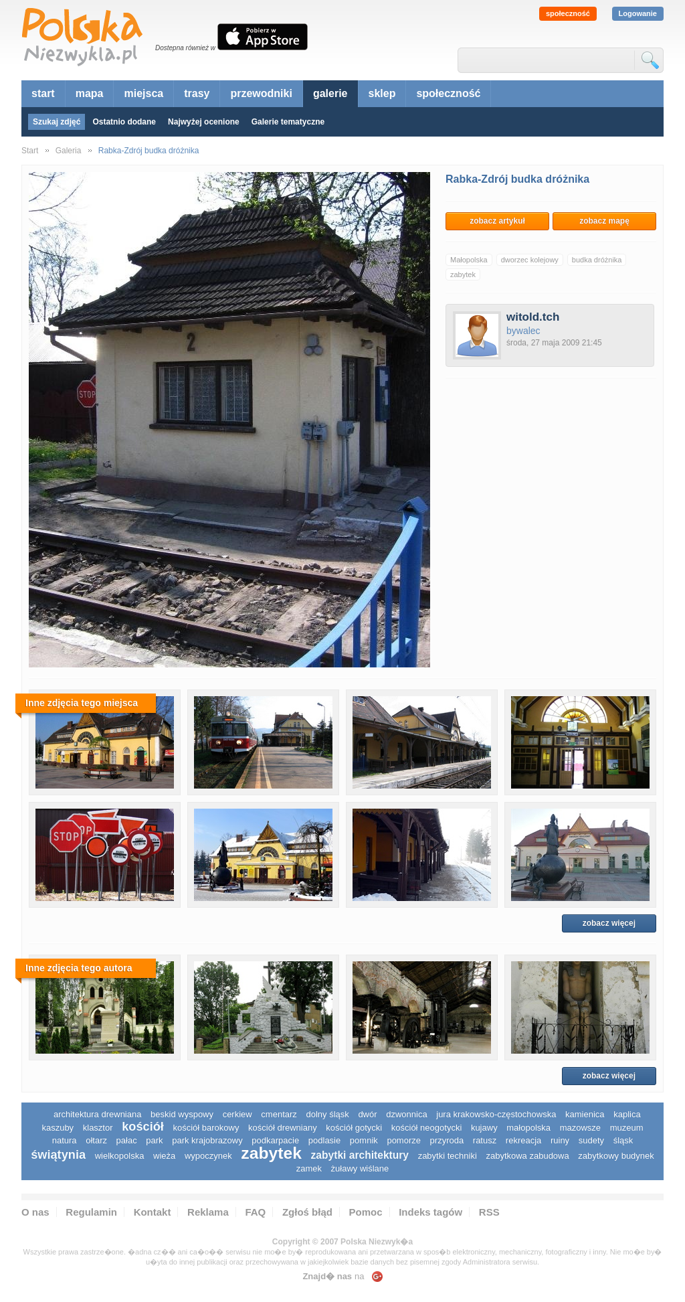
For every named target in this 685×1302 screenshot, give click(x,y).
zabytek (463, 274)
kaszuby (57, 1128)
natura (64, 1140)
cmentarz (278, 1114)
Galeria (69, 151)
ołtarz (96, 1140)
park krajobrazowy (207, 1140)
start (43, 93)
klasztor (98, 1128)
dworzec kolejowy (530, 260)
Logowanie (638, 13)
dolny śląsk (327, 1114)
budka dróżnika (597, 260)
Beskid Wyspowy (182, 1114)
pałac (126, 1140)
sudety (591, 1140)
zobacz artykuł (497, 221)
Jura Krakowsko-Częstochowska (496, 1114)
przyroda (447, 1140)
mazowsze (580, 1128)
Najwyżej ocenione (203, 122)
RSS (489, 1212)
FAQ (255, 1212)
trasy (196, 93)
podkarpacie (275, 1140)
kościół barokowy (206, 1128)
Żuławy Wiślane (360, 1168)
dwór (367, 1114)
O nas (35, 1212)
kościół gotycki (354, 1128)
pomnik (364, 1140)
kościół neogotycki (426, 1128)
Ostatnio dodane (124, 122)
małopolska (528, 1128)
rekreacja (523, 1140)
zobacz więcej (609, 923)
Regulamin (91, 1212)
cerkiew (237, 1114)
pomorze (404, 1140)
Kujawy (484, 1128)
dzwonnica (406, 1114)
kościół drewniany (282, 1128)
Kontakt (152, 1212)
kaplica (626, 1114)
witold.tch (532, 317)
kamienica (585, 1114)
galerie (330, 93)
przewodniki (261, 93)
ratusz (484, 1140)
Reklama (208, 1212)
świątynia (58, 1154)
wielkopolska (119, 1156)
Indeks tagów (430, 1212)
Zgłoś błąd (307, 1212)
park (154, 1140)
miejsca (143, 93)
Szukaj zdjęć (56, 122)
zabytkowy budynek (616, 1156)
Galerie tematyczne (288, 122)
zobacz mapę (604, 221)
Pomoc (366, 1212)
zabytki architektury (360, 1155)
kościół (143, 1126)
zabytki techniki (447, 1156)
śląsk (623, 1140)
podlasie (324, 1140)
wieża (164, 1156)
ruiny (560, 1140)
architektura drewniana (98, 1114)
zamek (309, 1168)
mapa (90, 93)
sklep (382, 93)
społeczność (568, 13)
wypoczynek (208, 1156)
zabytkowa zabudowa (527, 1156)
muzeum (627, 1128)
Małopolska (469, 260)
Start (29, 151)
